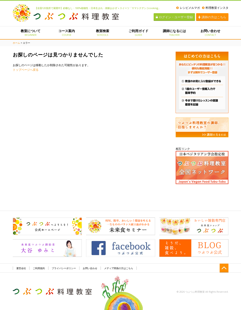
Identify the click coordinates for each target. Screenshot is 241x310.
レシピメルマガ (188, 8)
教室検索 (102, 32)
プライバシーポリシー (64, 268)
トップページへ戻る (26, 70)
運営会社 (21, 268)
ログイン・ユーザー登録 (174, 17)
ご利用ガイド (138, 32)
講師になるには (174, 32)
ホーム (16, 42)
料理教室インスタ (215, 8)
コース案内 (67, 32)
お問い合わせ (210, 32)
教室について (31, 32)
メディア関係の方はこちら (118, 268)
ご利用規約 (39, 268)
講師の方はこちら (212, 17)
